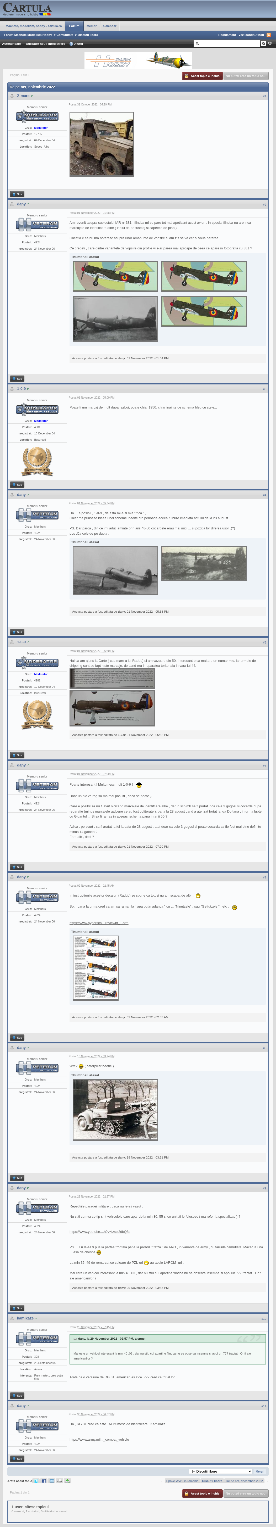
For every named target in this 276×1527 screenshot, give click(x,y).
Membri (92, 25)
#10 (264, 1318)
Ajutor (76, 44)
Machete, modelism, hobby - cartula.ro (34, 25)
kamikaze (25, 1318)
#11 (264, 1406)
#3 (264, 389)
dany (21, 204)
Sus (17, 194)
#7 (264, 877)
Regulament (227, 34)
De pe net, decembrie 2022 (244, 1481)
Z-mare (23, 96)
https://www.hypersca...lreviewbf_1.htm (99, 923)
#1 (264, 96)
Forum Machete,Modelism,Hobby (28, 34)
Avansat (270, 43)
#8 (264, 1048)
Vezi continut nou (251, 34)
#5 (264, 642)
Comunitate (64, 34)
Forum (74, 26)
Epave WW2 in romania (182, 1481)
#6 (264, 765)
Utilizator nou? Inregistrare (45, 43)
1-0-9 (21, 389)
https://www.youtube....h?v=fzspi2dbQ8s (100, 1232)
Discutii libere (88, 34)
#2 (264, 204)
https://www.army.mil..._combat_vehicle (99, 1439)
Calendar (109, 25)
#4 (264, 495)
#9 (264, 1188)
